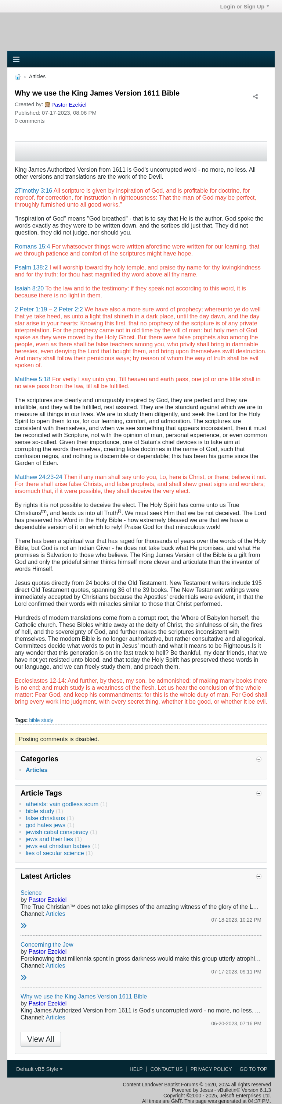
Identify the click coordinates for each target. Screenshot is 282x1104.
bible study (41, 720)
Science (31, 892)
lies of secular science (55, 853)
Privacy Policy (211, 1069)
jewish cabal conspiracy (57, 832)
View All (40, 1039)
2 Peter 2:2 (68, 309)
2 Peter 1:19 (31, 309)
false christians (45, 818)
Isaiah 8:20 (29, 288)
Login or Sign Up (244, 6)
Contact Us (167, 1069)
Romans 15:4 (32, 246)
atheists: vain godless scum (62, 804)
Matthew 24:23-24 (38, 477)
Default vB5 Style (39, 1069)
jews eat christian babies (58, 846)
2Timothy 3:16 (33, 190)
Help (136, 1069)
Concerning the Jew (47, 944)
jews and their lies (49, 839)
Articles (37, 770)
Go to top (253, 1069)
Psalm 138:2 (31, 267)
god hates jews (45, 825)
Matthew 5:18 (32, 379)
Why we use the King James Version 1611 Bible (84, 996)
